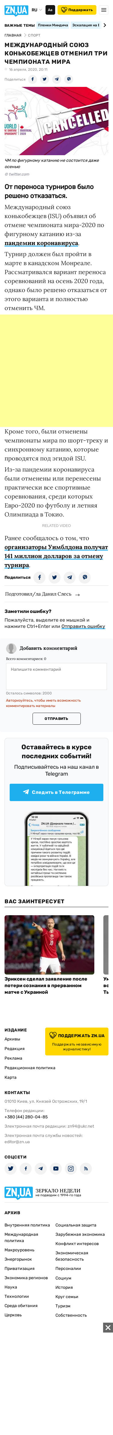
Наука (11, 1287)
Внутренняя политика (27, 1225)
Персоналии (68, 1268)
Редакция (15, 1048)
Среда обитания (21, 1305)
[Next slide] (103, 25)
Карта (11, 1077)
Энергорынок (18, 1259)
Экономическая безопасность (71, 1256)
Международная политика (21, 1237)
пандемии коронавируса (41, 243)
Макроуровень (19, 1250)
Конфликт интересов (77, 1243)
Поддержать (77, 10)
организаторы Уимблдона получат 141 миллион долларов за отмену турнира (56, 556)
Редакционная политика (30, 1067)
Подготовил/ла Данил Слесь (38, 594)
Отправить (56, 719)
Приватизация (20, 1268)
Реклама (13, 1058)
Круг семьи (66, 1296)
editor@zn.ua (17, 1141)
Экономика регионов (26, 1277)
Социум (63, 1278)
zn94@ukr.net (80, 1126)
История (64, 1287)
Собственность (71, 1315)
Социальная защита (75, 1225)
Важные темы (20, 25)
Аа (50, 10)
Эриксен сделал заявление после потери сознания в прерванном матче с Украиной (46, 985)
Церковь (13, 1315)
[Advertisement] (56, 371)
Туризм (63, 1306)
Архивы (12, 1039)
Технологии (17, 1296)
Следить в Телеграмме (56, 792)
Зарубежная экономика (80, 1234)
